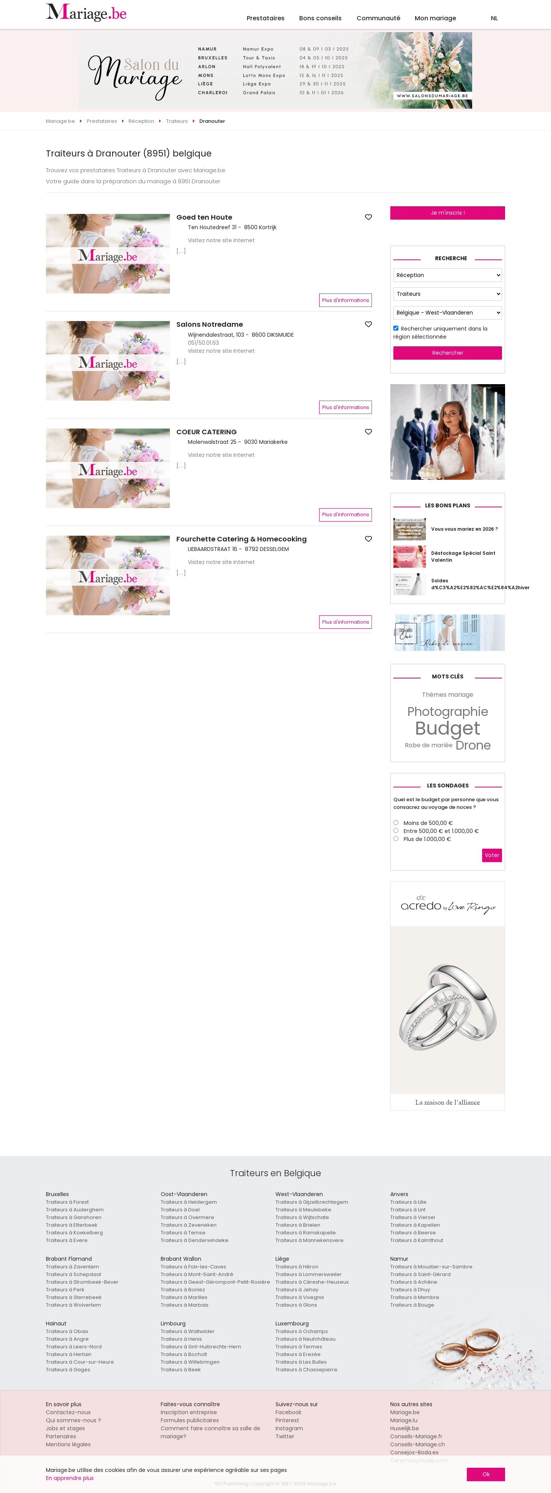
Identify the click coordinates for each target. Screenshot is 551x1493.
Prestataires (266, 18)
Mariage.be (405, 1412)
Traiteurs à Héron (297, 1266)
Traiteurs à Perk (65, 1289)
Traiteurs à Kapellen (415, 1225)
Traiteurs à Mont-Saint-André (197, 1274)
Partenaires (61, 1436)
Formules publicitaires (190, 1420)
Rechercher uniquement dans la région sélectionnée (440, 333)
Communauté (378, 18)
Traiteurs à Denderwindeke (194, 1240)
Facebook (289, 1412)
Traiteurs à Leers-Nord (74, 1346)
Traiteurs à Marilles (184, 1297)
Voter (492, 855)
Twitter (285, 1436)
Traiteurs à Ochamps (302, 1331)
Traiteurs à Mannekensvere (310, 1240)
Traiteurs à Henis (181, 1339)
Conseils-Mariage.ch (417, 1444)
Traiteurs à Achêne (413, 1282)
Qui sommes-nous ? (73, 1420)
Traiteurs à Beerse (413, 1232)
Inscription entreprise (189, 1412)
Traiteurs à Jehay (297, 1289)
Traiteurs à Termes (299, 1346)
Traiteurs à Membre (414, 1297)
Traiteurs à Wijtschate (302, 1217)
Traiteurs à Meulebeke (303, 1209)
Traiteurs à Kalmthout (416, 1240)
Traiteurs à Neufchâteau (306, 1339)
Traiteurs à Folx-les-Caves (193, 1266)
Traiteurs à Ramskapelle (306, 1232)
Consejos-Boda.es (414, 1452)
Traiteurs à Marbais (185, 1305)
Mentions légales (68, 1444)
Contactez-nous (68, 1412)
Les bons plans (447, 505)
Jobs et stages (65, 1428)
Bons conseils (320, 18)
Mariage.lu (403, 1420)
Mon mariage (435, 18)
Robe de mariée (429, 745)
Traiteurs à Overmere (187, 1217)
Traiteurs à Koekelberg (74, 1232)
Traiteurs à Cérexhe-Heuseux (312, 1282)
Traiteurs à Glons (296, 1305)
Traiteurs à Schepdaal (73, 1274)
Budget (448, 728)
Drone (473, 745)
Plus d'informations (345, 300)
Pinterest (287, 1420)
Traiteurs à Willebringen (190, 1362)
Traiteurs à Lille (408, 1202)
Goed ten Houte (204, 217)
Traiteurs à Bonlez (183, 1289)
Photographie (448, 711)
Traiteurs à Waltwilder (188, 1331)
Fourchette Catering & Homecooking (241, 539)
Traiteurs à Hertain (68, 1354)
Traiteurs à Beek (181, 1369)
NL (494, 18)
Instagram (289, 1428)
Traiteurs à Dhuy (410, 1289)
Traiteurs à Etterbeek (72, 1225)
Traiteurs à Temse (183, 1232)
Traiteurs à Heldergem (189, 1202)
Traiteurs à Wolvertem (73, 1305)
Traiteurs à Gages (68, 1369)
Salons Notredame (209, 324)
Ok (486, 1474)
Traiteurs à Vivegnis (300, 1297)
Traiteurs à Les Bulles (301, 1362)
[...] (181, 251)
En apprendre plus (70, 1478)
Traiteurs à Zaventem (72, 1266)
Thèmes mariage (447, 694)
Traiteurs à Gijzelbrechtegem (312, 1202)
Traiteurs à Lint (407, 1209)
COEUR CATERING (206, 432)
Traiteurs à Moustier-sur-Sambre (431, 1266)
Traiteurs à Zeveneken (189, 1225)
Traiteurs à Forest (67, 1202)
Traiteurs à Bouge (412, 1305)
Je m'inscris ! (448, 213)
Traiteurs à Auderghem (75, 1209)
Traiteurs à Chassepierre (306, 1369)
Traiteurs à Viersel (412, 1217)
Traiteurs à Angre (67, 1339)
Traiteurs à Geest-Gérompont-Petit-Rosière (215, 1282)
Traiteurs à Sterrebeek (74, 1297)
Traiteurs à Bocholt (184, 1354)
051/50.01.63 (203, 343)
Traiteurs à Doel (180, 1209)
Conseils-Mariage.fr (416, 1436)
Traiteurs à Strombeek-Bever (82, 1282)
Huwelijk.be (404, 1428)
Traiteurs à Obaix (67, 1331)
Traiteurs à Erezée (298, 1354)
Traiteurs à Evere (67, 1240)
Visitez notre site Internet (221, 240)
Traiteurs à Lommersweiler (309, 1274)
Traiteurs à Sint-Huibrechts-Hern (201, 1346)
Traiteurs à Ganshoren (73, 1217)
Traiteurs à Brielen (298, 1225)
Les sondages (448, 785)
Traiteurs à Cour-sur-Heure (80, 1362)
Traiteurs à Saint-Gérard (420, 1274)
